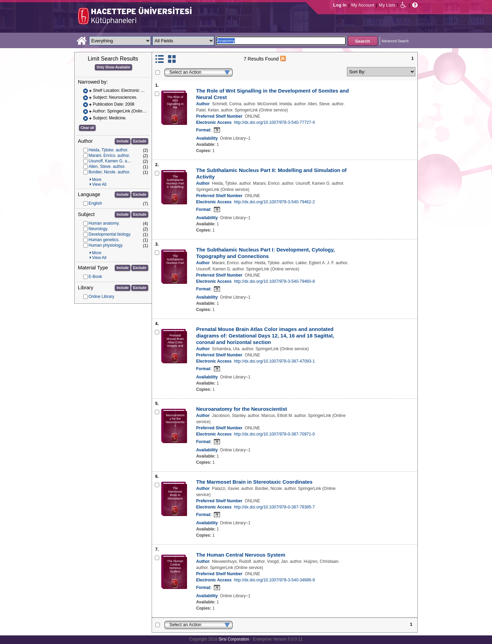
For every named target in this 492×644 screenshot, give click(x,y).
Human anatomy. (104, 223)
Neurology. (98, 228)
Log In (340, 5)
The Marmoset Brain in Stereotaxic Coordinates (254, 482)
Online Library (101, 296)
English (95, 203)
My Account (362, 5)
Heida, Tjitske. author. (109, 150)
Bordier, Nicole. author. (109, 172)
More (96, 179)
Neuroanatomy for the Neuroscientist (241, 409)
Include (123, 141)
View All (99, 184)
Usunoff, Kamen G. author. (113, 161)
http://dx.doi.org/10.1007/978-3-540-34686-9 (274, 580)
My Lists (387, 5)
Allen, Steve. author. (107, 166)
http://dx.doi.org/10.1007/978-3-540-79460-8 (274, 281)
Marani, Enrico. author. (109, 155)
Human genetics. (104, 239)
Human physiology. (106, 245)
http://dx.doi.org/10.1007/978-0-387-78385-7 (274, 507)
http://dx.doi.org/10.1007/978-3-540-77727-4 (274, 122)
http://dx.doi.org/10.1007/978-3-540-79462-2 (274, 202)
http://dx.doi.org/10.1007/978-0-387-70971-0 (274, 434)
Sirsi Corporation (233, 639)
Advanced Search (395, 41)
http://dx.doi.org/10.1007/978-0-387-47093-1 (274, 361)
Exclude (139, 141)
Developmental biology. (110, 234)
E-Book (95, 276)
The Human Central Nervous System (240, 555)
